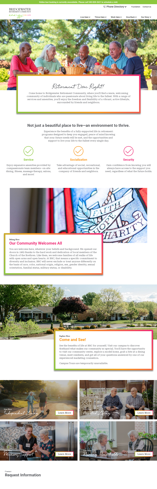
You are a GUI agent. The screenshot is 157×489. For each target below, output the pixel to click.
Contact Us (147, 7)
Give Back (130, 17)
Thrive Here (100, 17)
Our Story (145, 17)
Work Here (115, 17)
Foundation (135, 7)
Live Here (84, 17)
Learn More (64, 412)
